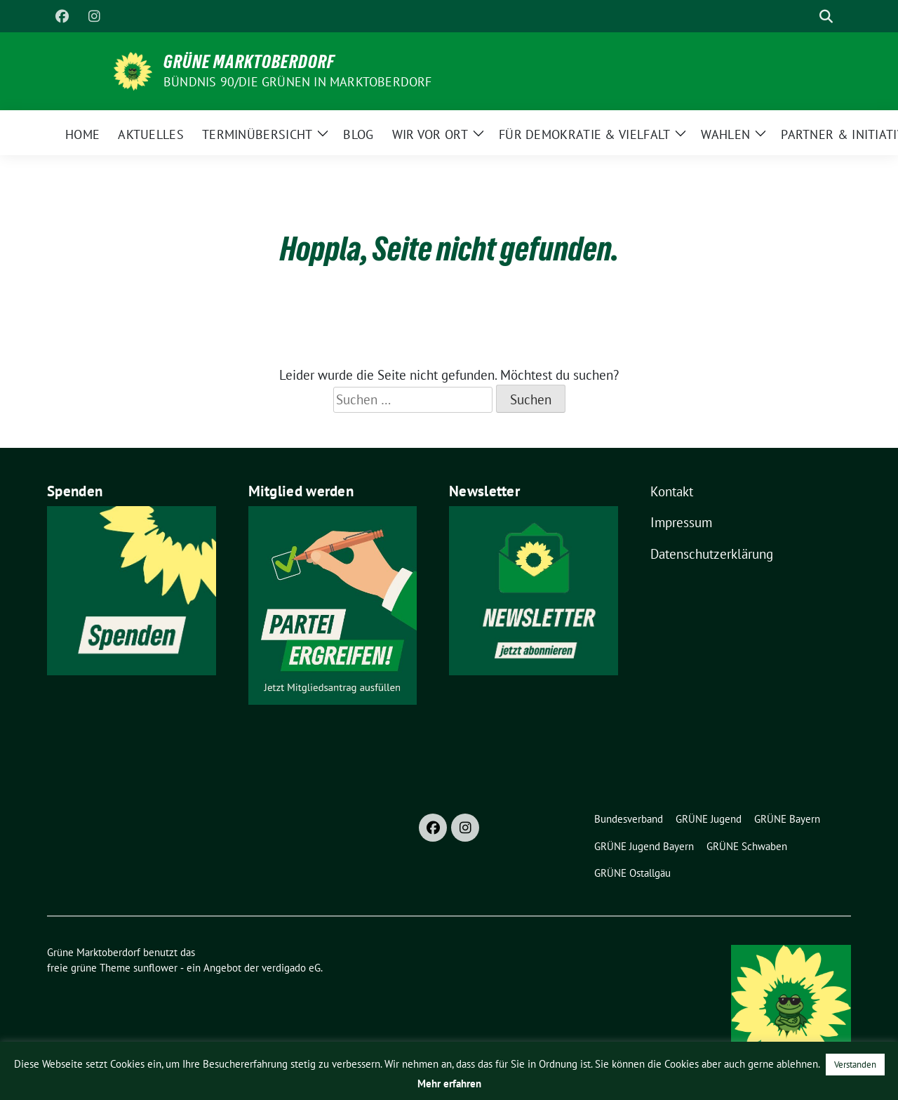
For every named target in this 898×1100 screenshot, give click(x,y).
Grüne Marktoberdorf (249, 61)
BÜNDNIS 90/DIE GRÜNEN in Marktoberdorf (297, 82)
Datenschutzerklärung (711, 553)
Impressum (681, 522)
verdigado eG (291, 967)
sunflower (155, 967)
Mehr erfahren (449, 1083)
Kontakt (671, 491)
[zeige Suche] (826, 16)
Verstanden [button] (855, 1065)
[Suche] (806, 16)
